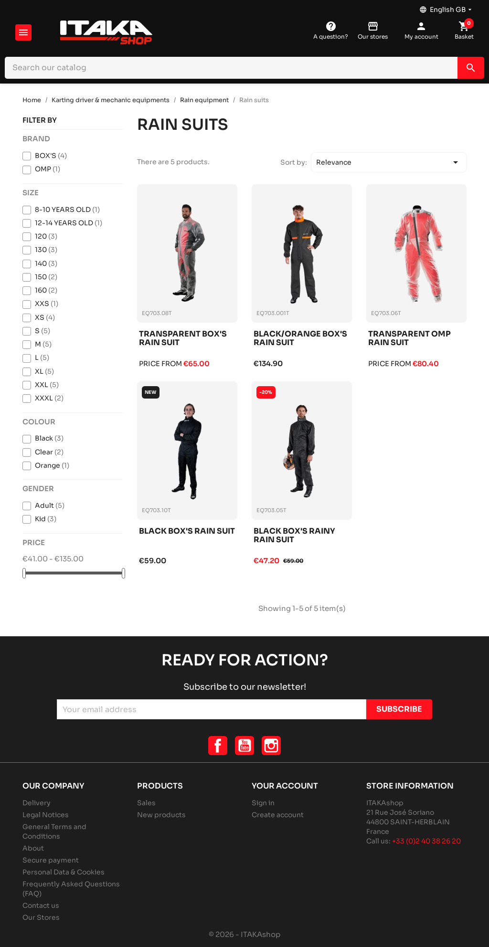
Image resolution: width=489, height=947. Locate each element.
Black (49, 438)
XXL (47, 384)
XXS (46, 303)
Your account (285, 786)
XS (45, 317)
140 (46, 263)
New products (161, 814)
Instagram (271, 745)
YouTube (244, 745)
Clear (49, 452)
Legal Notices (45, 814)
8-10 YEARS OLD (67, 209)
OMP (47, 169)
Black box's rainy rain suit (294, 536)
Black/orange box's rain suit (300, 338)
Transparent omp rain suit (409, 338)
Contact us (40, 905)
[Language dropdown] (446, 7)
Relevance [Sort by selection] (388, 162)
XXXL (49, 398)
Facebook (217, 745)
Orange (52, 465)
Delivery (36, 803)
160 (46, 290)
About (33, 848)
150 (46, 277)
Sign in (263, 803)
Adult (49, 505)
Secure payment (50, 860)
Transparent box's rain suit (183, 338)
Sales (146, 803)
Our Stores (41, 917)
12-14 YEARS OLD (68, 223)
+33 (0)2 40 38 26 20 (426, 841)
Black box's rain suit (187, 531)
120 (46, 236)
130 (46, 249)
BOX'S (51, 155)
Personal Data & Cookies (63, 872)
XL (44, 371)
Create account (278, 814)
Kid (45, 519)
